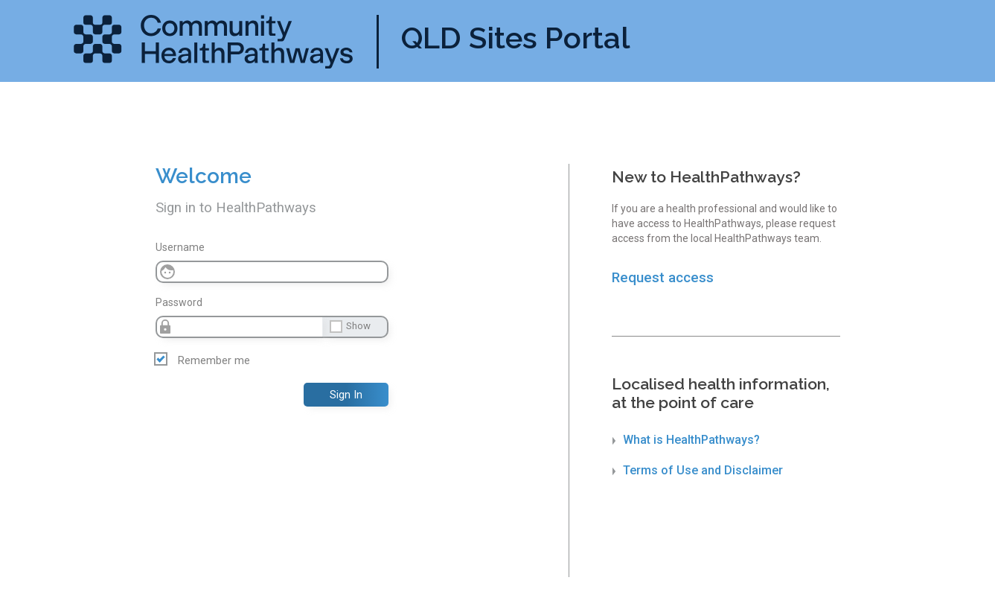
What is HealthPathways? (686, 440)
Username (180, 247)
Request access (663, 278)
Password (179, 302)
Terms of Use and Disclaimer (697, 470)
